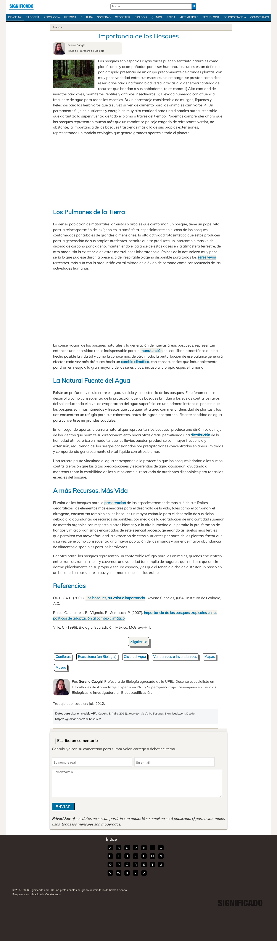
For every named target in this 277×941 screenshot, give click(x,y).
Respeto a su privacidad (28, 894)
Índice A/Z (15, 17)
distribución (200, 435)
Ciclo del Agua (135, 656)
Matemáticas (189, 17)
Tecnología (211, 17)
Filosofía (33, 17)
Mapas (209, 656)
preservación (115, 502)
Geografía (122, 17)
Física (171, 17)
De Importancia (235, 17)
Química (157, 17)
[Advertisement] (138, 171)
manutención (151, 350)
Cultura (87, 17)
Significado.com (21, 6)
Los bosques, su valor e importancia (115, 598)
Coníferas (63, 656)
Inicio (56, 27)
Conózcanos (259, 17)
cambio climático (135, 361)
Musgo (61, 667)
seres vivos (207, 257)
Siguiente (138, 641)
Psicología (52, 17)
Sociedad (104, 17)
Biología (141, 17)
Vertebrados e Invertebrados (175, 656)
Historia (70, 17)
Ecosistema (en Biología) (97, 656)
